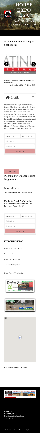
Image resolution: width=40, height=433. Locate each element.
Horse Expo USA (24, 10)
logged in (16, 192)
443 (28, 85)
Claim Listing (11, 171)
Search (20, 151)
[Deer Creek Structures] (20, 394)
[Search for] (20, 141)
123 (21, 85)
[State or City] (20, 146)
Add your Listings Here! (12, 265)
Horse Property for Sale (12, 259)
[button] (20, 337)
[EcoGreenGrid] (20, 286)
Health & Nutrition (25, 80)
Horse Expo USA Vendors (13, 248)
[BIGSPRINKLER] (20, 305)
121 (34, 85)
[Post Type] (12, 136)
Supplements (8, 83)
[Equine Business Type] (27, 136)
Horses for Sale (9, 254)
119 (24, 85)
